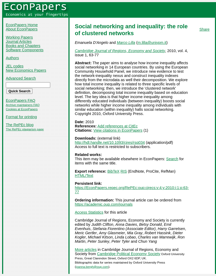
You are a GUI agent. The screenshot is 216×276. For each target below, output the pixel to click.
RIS (124, 171)
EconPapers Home (22, 25)
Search (172, 159)
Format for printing (21, 117)
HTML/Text (84, 175)
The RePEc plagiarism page (25, 129)
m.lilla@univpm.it (151, 42)
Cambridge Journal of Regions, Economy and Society (120, 51)
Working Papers (19, 37)
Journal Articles (19, 41)
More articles (85, 249)
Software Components (24, 50)
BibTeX (113, 171)
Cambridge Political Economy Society (128, 254)
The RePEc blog (20, 125)
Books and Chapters (23, 46)
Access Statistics (89, 212)
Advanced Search (21, 78)
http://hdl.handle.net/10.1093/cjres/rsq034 (110, 142)
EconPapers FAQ (20, 100)
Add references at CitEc (118, 126)
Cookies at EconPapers (22, 109)
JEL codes (15, 66)
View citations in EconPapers (117, 130)
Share (204, 29)
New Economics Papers (26, 70)
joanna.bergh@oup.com (92, 266)
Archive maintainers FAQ (22, 105)
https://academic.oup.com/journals (103, 204)
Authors (12, 58)
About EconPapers (22, 29)
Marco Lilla (126, 42)
